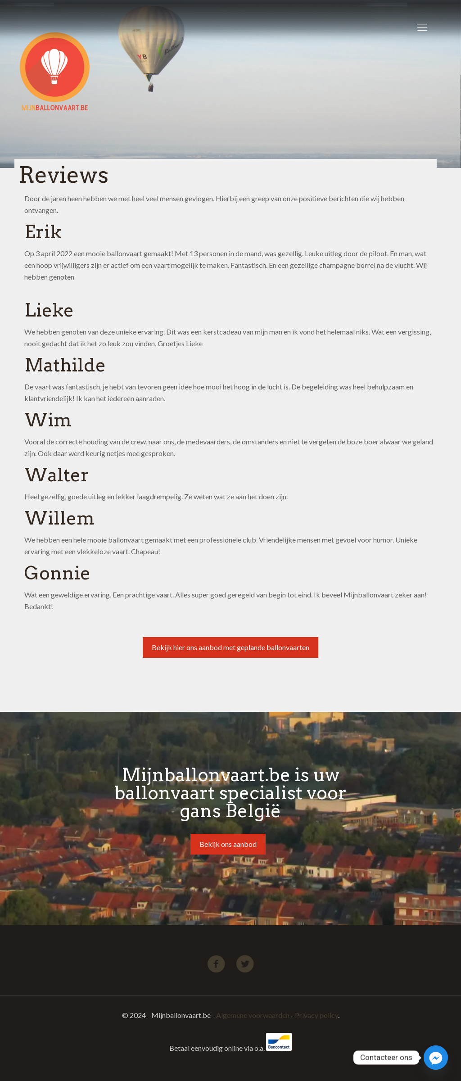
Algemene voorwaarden (252, 1015)
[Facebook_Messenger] (436, 1057)
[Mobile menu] (422, 27)
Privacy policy (316, 1015)
